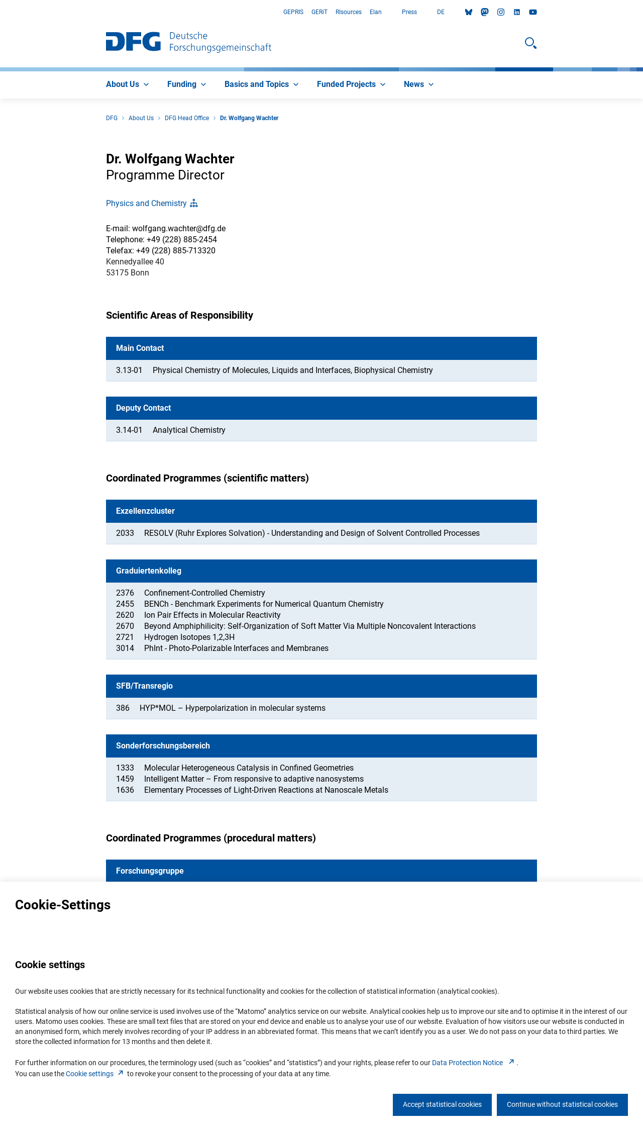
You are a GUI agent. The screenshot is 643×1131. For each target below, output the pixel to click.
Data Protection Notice (474, 1063)
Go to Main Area (0, 12)
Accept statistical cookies (442, 1104)
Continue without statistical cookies (562, 1104)
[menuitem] (128, 85)
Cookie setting (96, 1074)
